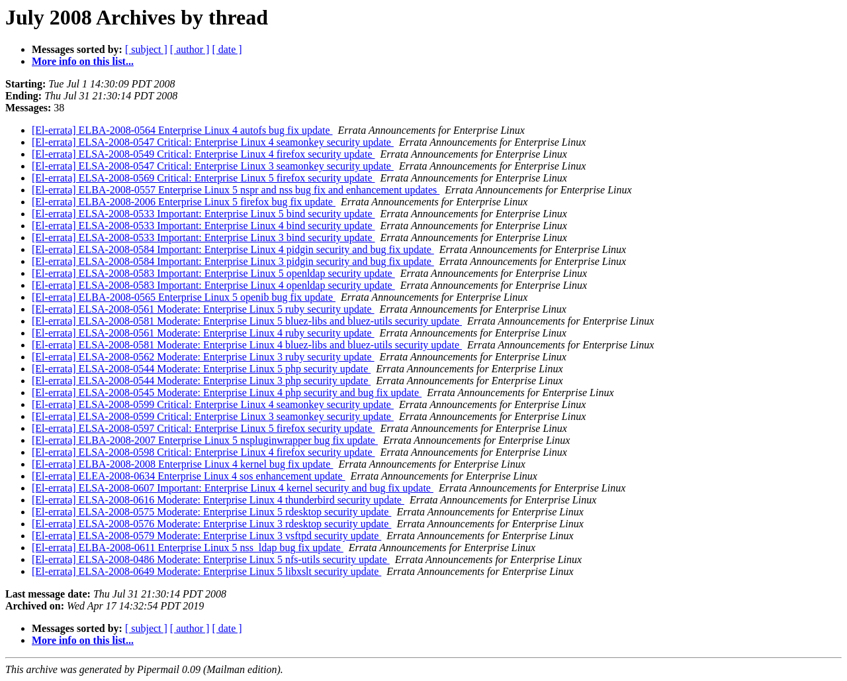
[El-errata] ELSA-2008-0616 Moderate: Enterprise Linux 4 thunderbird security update (218, 499)
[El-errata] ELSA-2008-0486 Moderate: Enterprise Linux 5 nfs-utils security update (211, 559)
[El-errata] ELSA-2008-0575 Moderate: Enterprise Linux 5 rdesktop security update (211, 511)
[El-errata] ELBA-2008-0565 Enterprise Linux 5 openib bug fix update (183, 297)
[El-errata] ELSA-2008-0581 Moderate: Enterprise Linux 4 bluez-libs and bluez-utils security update (247, 344)
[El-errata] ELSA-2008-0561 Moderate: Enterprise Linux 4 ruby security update (203, 333)
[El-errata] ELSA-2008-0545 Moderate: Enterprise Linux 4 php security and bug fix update (227, 392)
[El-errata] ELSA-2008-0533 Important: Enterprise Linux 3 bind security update (203, 237)
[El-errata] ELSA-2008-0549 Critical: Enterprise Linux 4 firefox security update (203, 154)
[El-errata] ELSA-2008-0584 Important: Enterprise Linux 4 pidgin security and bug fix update (233, 249)
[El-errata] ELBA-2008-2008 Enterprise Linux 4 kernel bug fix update (182, 464)
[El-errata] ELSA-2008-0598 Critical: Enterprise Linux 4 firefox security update (203, 452)
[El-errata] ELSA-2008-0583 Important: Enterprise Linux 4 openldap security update (213, 285)
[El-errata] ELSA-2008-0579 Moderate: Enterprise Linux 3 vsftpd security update (206, 535)
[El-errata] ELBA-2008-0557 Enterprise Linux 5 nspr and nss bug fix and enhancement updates (235, 189)
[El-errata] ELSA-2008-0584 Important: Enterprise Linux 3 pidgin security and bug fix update (233, 261)
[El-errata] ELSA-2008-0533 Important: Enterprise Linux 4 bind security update (203, 225)
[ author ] (190, 49)
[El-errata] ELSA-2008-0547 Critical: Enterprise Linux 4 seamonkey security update (213, 142)
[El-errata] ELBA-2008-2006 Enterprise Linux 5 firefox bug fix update (183, 201)
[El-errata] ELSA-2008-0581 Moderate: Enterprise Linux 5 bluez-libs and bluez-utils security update (247, 321)
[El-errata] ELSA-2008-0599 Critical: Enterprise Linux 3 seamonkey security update (213, 416)
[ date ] (227, 49)
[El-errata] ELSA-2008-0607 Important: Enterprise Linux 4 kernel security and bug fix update (232, 488)
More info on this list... (83, 61)
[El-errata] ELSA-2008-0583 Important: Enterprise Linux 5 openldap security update (213, 273)
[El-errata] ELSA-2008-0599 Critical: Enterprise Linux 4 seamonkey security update (213, 404)
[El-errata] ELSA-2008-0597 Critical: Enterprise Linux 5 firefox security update (203, 428)
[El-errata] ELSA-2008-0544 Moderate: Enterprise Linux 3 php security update (201, 380)
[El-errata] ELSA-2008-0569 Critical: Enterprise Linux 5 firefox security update (203, 177)
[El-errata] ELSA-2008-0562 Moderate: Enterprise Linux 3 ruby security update (203, 356)
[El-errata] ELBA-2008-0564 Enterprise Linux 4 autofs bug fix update (182, 130)
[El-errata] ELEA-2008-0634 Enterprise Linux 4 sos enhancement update (188, 476)
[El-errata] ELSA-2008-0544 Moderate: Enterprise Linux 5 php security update (201, 368)
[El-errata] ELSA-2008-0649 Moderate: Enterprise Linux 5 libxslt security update (206, 571)
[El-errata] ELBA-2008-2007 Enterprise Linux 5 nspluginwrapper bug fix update (205, 440)
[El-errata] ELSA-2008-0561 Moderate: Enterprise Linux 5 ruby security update (203, 309)
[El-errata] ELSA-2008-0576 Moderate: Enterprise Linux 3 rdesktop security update (211, 523)
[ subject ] (146, 49)
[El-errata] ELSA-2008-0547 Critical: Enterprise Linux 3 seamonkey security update (213, 166)
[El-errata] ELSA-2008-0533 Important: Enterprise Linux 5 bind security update (203, 213)
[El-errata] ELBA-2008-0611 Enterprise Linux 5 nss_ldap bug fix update (187, 547)
